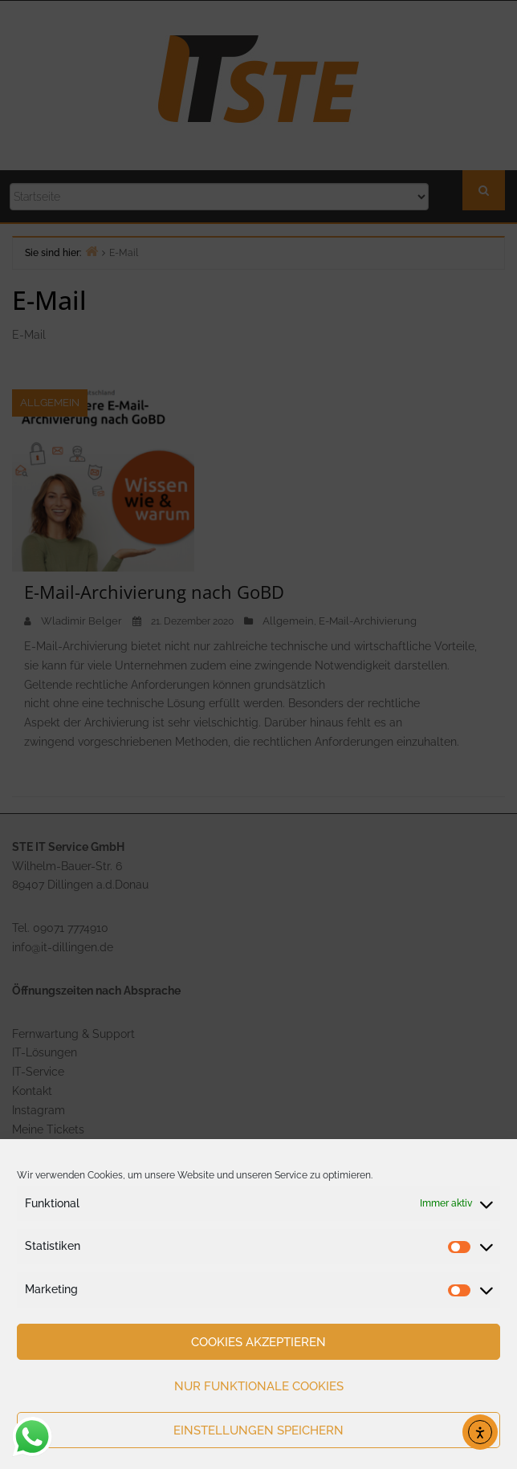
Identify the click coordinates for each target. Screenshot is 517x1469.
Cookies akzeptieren (258, 1342)
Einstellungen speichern (258, 1430)
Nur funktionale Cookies (259, 1386)
